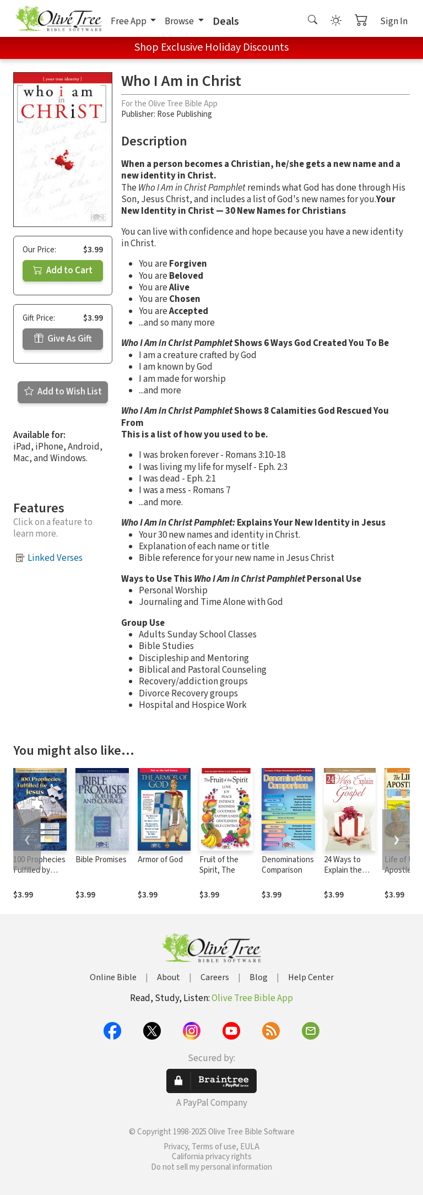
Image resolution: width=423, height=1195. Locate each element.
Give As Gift (63, 338)
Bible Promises (101, 860)
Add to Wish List (63, 391)
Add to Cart (63, 270)
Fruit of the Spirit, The (218, 865)
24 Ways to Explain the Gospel (343, 870)
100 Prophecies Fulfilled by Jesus (39, 870)
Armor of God (160, 860)
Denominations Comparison (288, 865)
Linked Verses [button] (55, 558)
